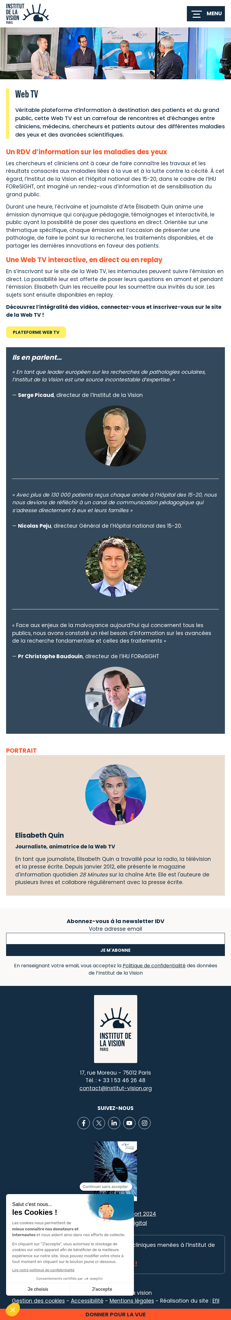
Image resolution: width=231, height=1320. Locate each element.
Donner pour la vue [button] (116, 1314)
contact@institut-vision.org (115, 1088)
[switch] (206, 13)
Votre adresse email (115, 928)
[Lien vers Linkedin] (114, 1123)
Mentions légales (132, 1300)
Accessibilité (87, 1300)
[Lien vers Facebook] (84, 1123)
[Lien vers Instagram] (144, 1123)
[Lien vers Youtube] (129, 1123)
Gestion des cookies (38, 1300)
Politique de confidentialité (154, 965)
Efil (215, 1300)
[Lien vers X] (99, 1123)
